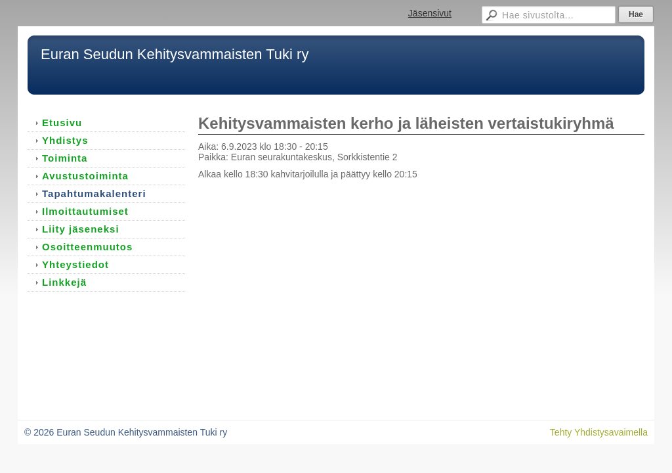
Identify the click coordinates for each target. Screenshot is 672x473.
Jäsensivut (430, 13)
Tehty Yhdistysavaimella (599, 432)
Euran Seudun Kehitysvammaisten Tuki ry (174, 54)
